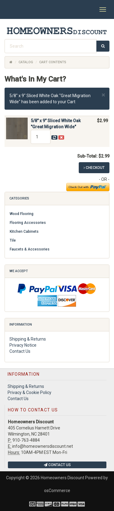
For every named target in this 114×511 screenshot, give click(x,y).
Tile (13, 240)
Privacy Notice (22, 345)
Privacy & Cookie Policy (29, 392)
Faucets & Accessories (30, 249)
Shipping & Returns (27, 339)
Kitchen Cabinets (24, 231)
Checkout (94, 168)
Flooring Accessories (28, 223)
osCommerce (57, 490)
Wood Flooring (21, 214)
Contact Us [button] (57, 465)
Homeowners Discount (62, 477)
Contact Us (19, 351)
